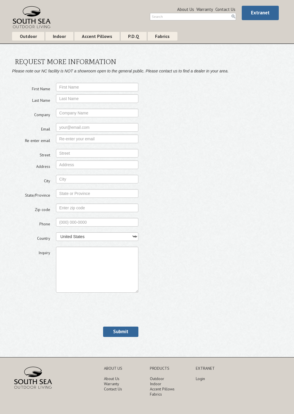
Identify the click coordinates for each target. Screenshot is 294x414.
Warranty (204, 9)
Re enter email (37, 140)
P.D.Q (133, 36)
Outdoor (28, 36)
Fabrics (162, 36)
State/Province (37, 195)
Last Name (41, 100)
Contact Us (225, 9)
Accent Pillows (97, 36)
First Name (41, 88)
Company (42, 114)
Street (45, 155)
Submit (120, 331)
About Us (185, 9)
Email (45, 129)
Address (43, 166)
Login (200, 378)
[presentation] (99, 309)
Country (43, 238)
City (47, 180)
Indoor (59, 36)
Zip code (42, 209)
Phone (44, 224)
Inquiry (44, 252)
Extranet (260, 12)
